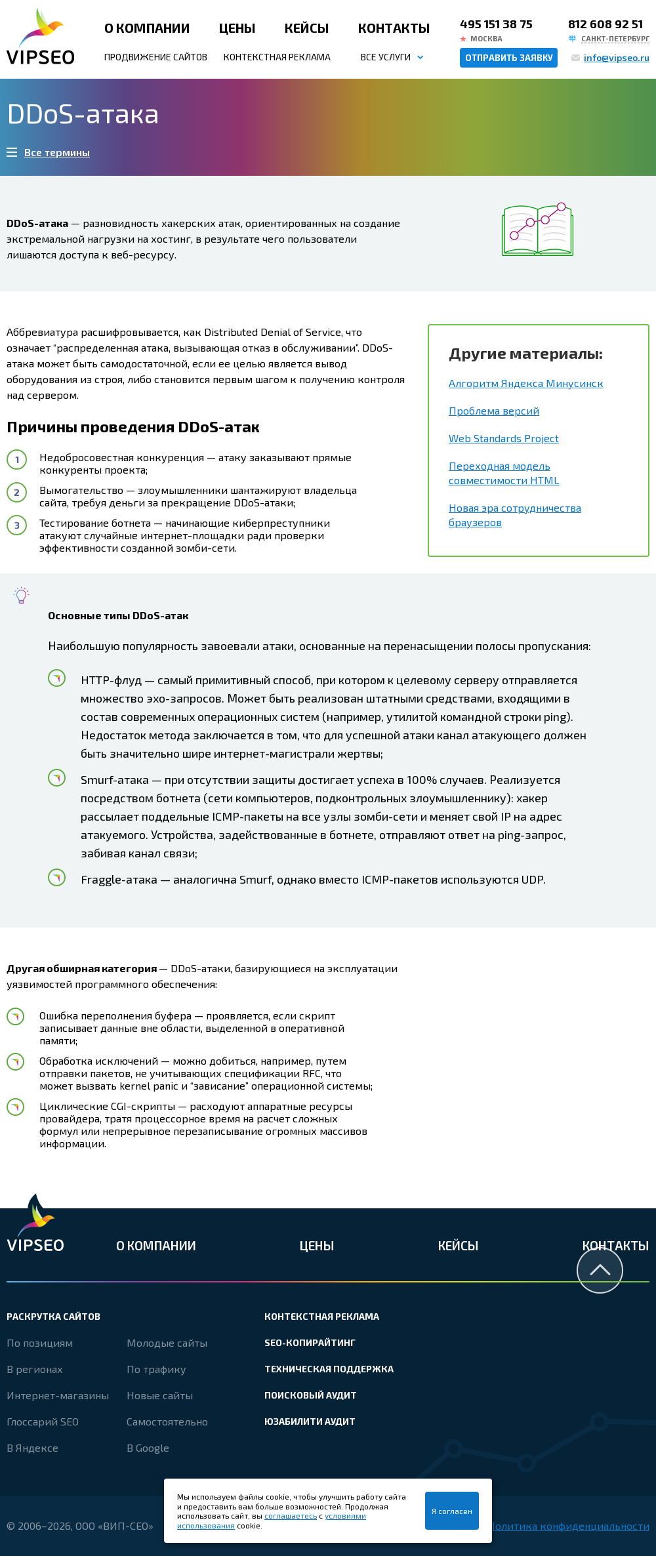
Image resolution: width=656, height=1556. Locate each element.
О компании (147, 27)
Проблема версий (494, 410)
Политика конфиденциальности (568, 1525)
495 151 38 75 (496, 23)
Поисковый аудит (310, 1395)
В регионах (35, 1368)
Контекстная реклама (277, 56)
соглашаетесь (290, 1515)
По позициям (40, 1342)
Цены (237, 27)
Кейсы (307, 27)
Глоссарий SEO (43, 1421)
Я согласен (452, 1510)
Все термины (57, 152)
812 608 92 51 (605, 23)
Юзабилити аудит (310, 1421)
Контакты (394, 27)
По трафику (156, 1368)
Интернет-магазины (58, 1395)
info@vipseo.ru (616, 57)
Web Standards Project (504, 438)
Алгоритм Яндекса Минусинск (526, 383)
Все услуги (386, 56)
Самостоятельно (167, 1421)
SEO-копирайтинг (310, 1342)
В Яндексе (32, 1447)
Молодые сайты (167, 1342)
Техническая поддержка (329, 1368)
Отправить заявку (509, 57)
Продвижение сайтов (155, 56)
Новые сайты (160, 1395)
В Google (148, 1447)
